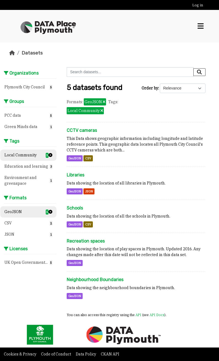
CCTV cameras (82, 130)
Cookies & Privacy (20, 354)
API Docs (157, 315)
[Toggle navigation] (200, 26)
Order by (150, 88)
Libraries (75, 175)
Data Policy (86, 354)
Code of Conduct (56, 354)
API (138, 315)
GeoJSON (74, 158)
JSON (89, 191)
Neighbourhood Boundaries (95, 279)
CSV (88, 158)
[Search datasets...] (130, 72)
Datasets (32, 53)
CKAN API (110, 354)
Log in (197, 5)
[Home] (12, 53)
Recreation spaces (86, 241)
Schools (75, 208)
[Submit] (199, 72)
